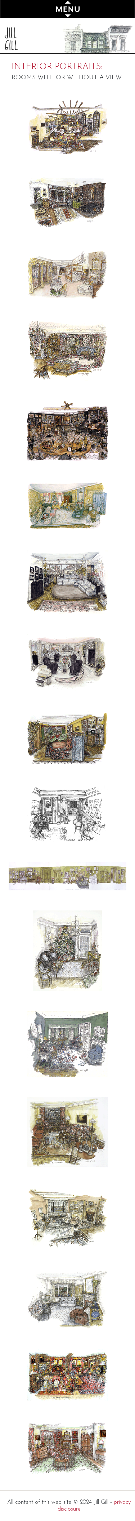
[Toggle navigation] (67, 9)
